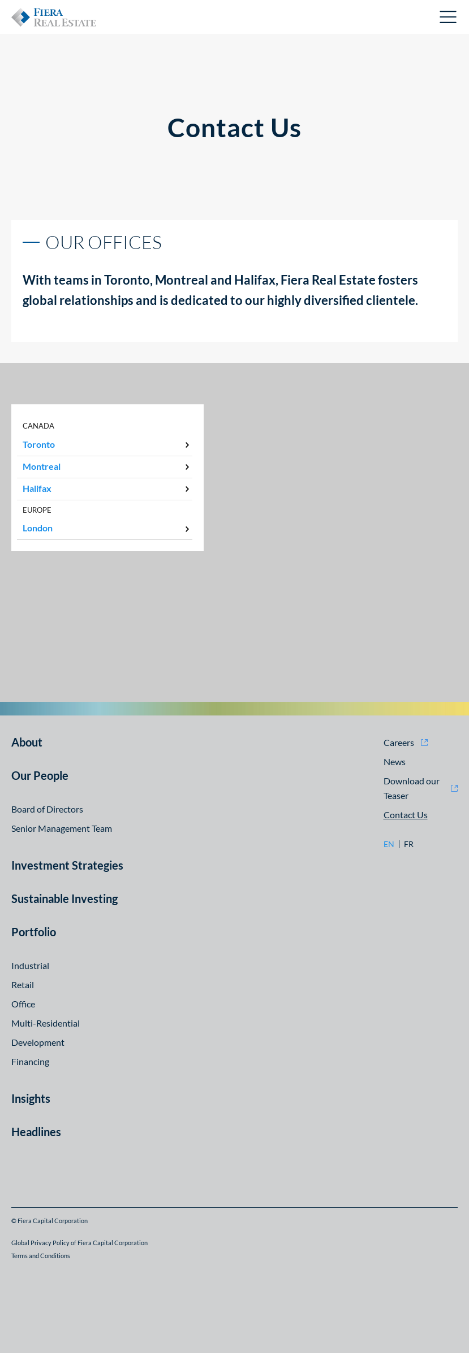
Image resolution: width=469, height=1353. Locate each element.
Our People (39, 775)
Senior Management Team (61, 828)
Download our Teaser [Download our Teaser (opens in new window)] (412, 788)
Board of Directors (47, 809)
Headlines (36, 1131)
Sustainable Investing (64, 898)
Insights (30, 1098)
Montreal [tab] (42, 466)
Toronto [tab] (39, 444)
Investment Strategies (67, 865)
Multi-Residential (45, 1023)
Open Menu (449, 17)
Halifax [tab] (37, 488)
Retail (22, 984)
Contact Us (406, 814)
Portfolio (33, 932)
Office (23, 1003)
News (395, 761)
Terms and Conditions (40, 1255)
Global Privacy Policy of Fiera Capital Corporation (79, 1242)
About (26, 742)
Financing (30, 1061)
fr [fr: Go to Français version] (409, 844)
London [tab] (38, 527)
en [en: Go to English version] (389, 844)
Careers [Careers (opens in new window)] (399, 742)
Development (37, 1042)
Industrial (30, 965)
